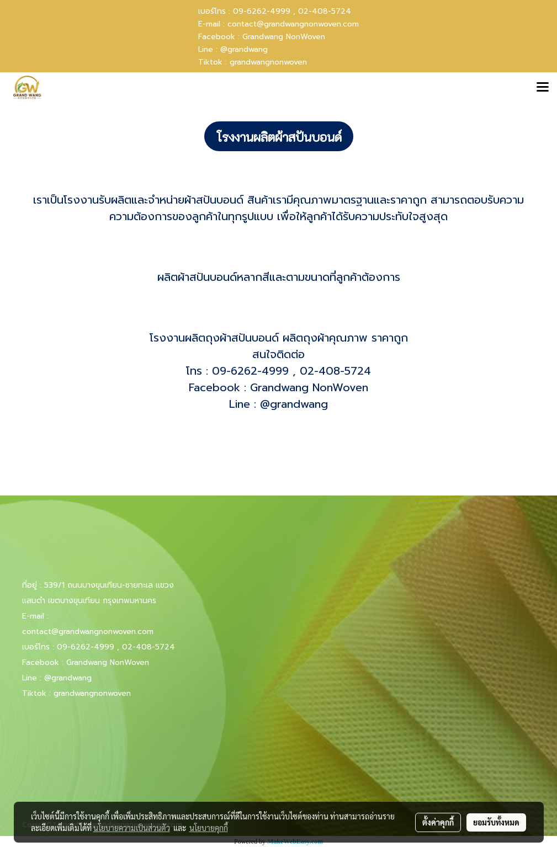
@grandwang (244, 49)
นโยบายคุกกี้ (208, 828)
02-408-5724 (324, 11)
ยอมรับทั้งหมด (496, 822)
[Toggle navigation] (543, 88)
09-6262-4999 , (264, 11)
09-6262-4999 (250, 371)
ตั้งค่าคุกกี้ (438, 822)
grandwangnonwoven (268, 62)
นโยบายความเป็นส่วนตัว (131, 828)
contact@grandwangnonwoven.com (293, 24)
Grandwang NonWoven (283, 36)
